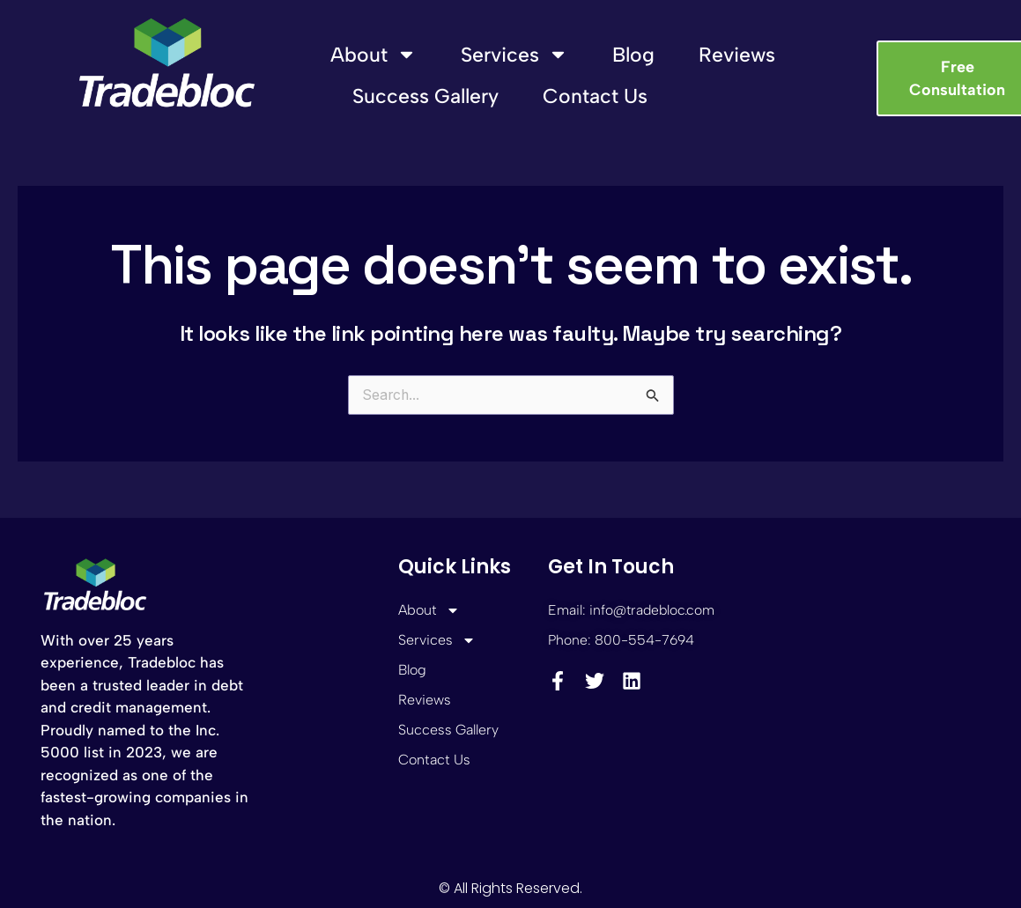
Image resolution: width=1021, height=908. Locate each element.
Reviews (737, 54)
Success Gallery (425, 96)
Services (514, 54)
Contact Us (595, 96)
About (373, 54)
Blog (633, 54)
